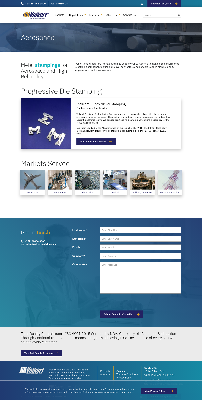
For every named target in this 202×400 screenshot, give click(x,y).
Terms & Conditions (127, 374)
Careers (120, 371)
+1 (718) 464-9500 (35, 3)
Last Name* (79, 238)
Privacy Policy (124, 377)
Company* (78, 256)
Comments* (79, 264)
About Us (111, 15)
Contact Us (62, 3)
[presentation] (122, 302)
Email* (76, 247)
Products (59, 14)
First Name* (79, 230)
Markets (94, 15)
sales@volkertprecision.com (40, 244)
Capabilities (76, 15)
